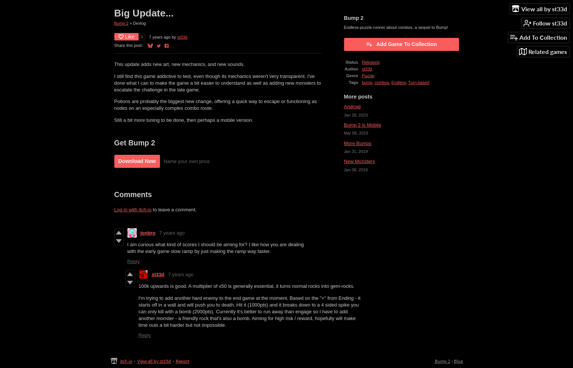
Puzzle (368, 75)
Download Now (137, 161)
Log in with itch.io (133, 209)
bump (367, 82)
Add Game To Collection (401, 44)
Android (352, 106)
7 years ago (172, 233)
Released (371, 62)
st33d (182, 37)
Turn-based (418, 82)
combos (381, 82)
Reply (133, 261)
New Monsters (359, 161)
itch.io (126, 361)
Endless (398, 82)
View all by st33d (154, 361)
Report (182, 361)
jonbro (148, 233)
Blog (458, 361)
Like (126, 37)
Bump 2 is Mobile (363, 125)
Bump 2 (121, 23)
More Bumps (358, 143)
